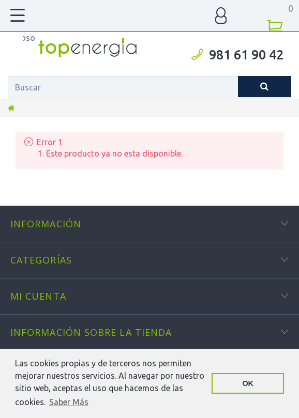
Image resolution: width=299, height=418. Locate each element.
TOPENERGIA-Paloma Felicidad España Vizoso (29, 37)
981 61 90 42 (246, 55)
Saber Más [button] (68, 402)
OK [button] (247, 383)
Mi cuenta (38, 296)
